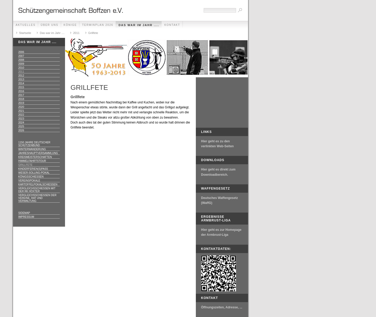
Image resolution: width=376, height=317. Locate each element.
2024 (21, 122)
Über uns (49, 25)
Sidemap (24, 213)
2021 (21, 110)
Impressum (26, 216)
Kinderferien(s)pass (33, 168)
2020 (21, 106)
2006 (21, 52)
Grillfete (93, 32)
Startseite (25, 32)
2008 (21, 59)
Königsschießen (31, 176)
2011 (76, 32)
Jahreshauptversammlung (38, 153)
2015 (21, 87)
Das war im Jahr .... (139, 25)
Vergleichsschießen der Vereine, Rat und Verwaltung (37, 198)
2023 (21, 118)
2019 (21, 103)
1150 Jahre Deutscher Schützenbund (34, 144)
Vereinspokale (29, 180)
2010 (21, 67)
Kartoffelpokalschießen (37, 184)
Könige (70, 25)
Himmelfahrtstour (32, 161)
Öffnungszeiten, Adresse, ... (221, 307)
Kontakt (172, 25)
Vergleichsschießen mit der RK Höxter (36, 190)
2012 (21, 75)
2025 (21, 126)
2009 (21, 63)
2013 (21, 79)
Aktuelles (26, 25)
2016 (21, 91)
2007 (21, 56)
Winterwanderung (32, 149)
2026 (21, 130)
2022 (21, 114)
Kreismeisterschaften (35, 157)
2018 (21, 99)
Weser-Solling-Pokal (34, 172)
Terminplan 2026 (97, 25)
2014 (21, 83)
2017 (21, 95)
